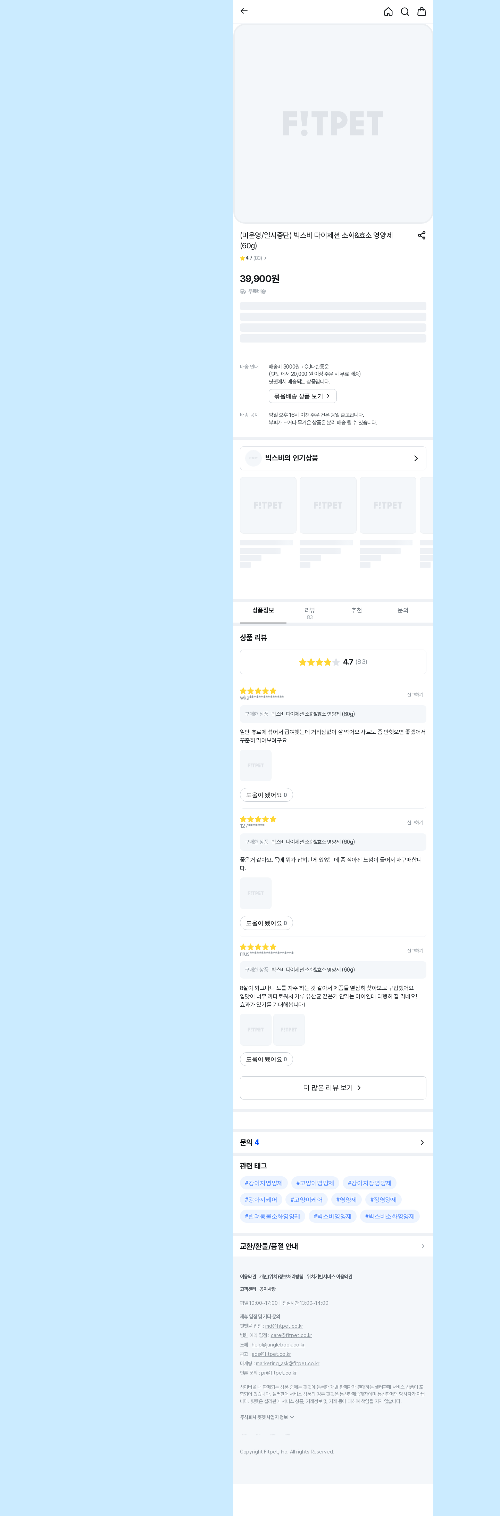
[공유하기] (422, 235)
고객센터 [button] (248, 1289)
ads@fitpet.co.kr (271, 1354)
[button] (244, 12)
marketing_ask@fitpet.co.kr (287, 1363)
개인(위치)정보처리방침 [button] (281, 1276)
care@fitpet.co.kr (291, 1335)
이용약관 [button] (248, 1276)
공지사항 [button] (267, 1289)
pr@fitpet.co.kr (279, 1373)
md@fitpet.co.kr (284, 1326)
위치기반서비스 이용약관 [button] (329, 1276)
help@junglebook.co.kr (278, 1345)
